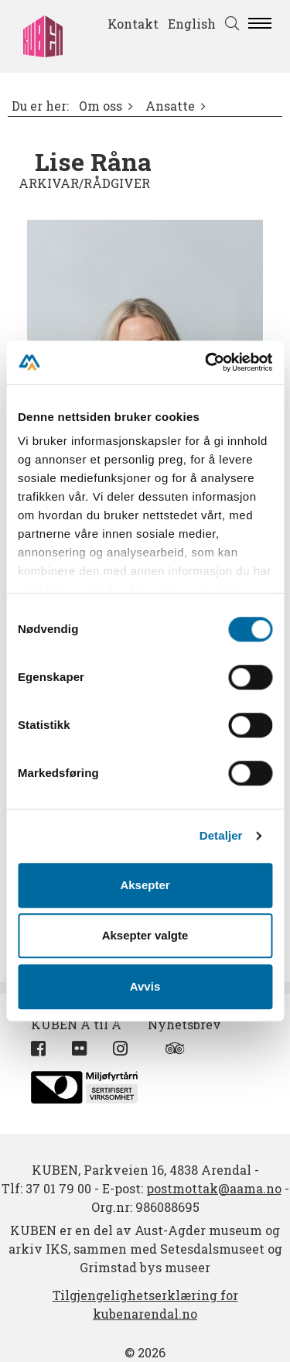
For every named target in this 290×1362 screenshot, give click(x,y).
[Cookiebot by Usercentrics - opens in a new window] (206, 362)
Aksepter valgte (145, 935)
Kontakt (133, 23)
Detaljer (221, 835)
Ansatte (170, 106)
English (192, 23)
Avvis (145, 986)
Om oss (100, 106)
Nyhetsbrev (184, 1024)
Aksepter (144, 884)
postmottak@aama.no (213, 1188)
